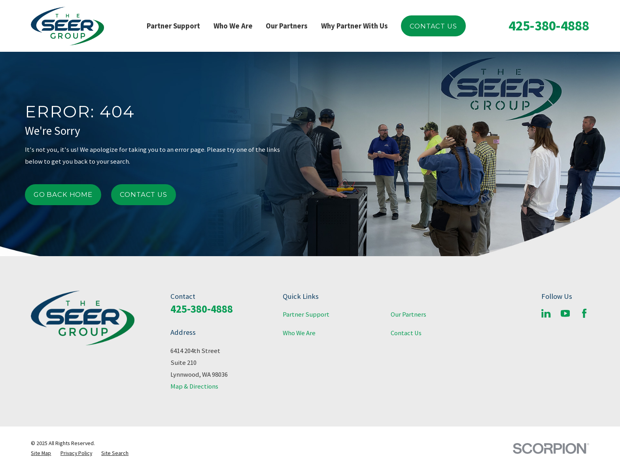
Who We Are (299, 333)
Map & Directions (194, 386)
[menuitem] (41, 453)
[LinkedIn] (545, 313)
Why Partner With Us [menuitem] (354, 25)
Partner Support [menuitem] (173, 25)
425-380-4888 (548, 25)
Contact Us (433, 26)
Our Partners (408, 314)
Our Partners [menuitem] (287, 25)
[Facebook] (584, 313)
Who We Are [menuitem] (233, 25)
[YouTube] (565, 313)
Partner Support (306, 314)
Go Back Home (63, 194)
